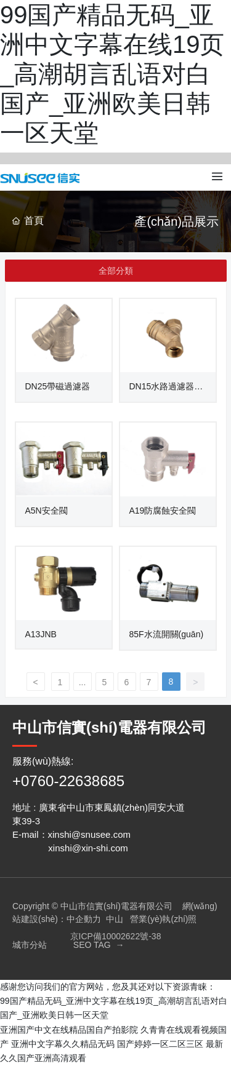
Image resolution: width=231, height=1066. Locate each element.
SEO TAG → (98, 945)
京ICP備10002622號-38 (115, 936)
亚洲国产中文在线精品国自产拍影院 (69, 1030)
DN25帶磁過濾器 (58, 386)
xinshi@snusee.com (89, 834)
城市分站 (29, 945)
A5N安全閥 (46, 510)
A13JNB (41, 634)
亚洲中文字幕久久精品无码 (63, 1044)
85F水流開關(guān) (166, 634)
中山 (114, 919)
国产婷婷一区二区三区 (160, 1044)
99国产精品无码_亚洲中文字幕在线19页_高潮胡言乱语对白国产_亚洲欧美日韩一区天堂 (112, 73)
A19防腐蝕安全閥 (163, 510)
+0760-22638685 (68, 781)
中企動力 (84, 919)
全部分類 (116, 271)
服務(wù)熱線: (43, 761)
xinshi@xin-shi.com (88, 848)
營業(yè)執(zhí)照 (163, 919)
